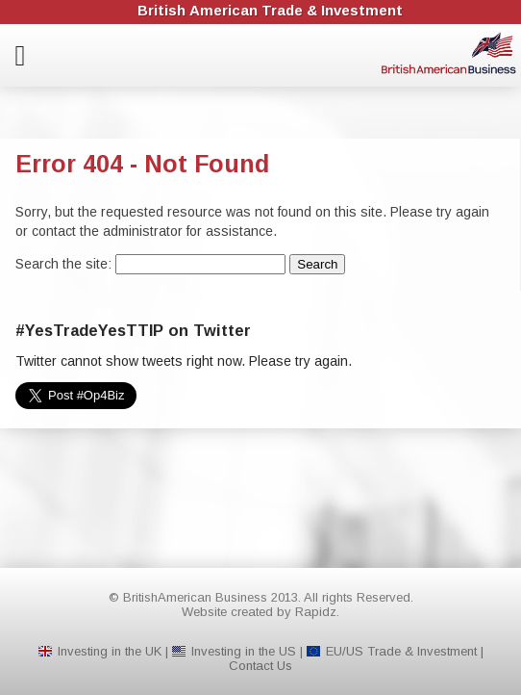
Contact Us (260, 665)
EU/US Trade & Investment (401, 651)
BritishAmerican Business (449, 53)
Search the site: (65, 263)
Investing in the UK (109, 651)
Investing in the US (243, 651)
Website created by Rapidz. (260, 612)
